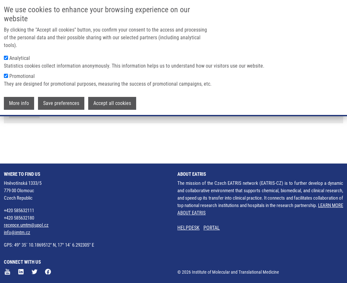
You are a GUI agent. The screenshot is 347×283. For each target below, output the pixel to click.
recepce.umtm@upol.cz (26, 225)
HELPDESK (188, 228)
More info (19, 103)
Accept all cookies (112, 103)
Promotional (22, 76)
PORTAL (211, 228)
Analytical (19, 58)
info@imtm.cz (17, 232)
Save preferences (61, 103)
